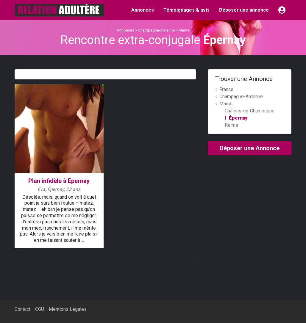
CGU (39, 309)
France (226, 89)
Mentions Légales (68, 309)
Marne (184, 30)
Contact (22, 309)
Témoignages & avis (186, 10)
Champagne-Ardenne (156, 30)
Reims (231, 125)
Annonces (142, 10)
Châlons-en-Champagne (249, 111)
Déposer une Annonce (250, 148)
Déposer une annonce (244, 10)
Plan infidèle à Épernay (59, 180)
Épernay (238, 118)
